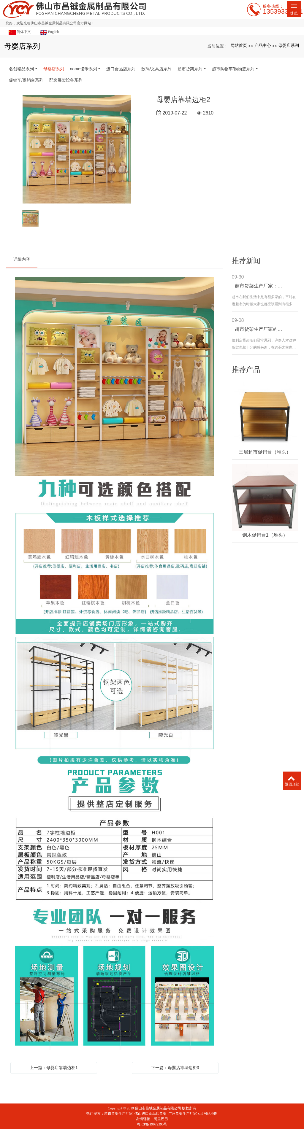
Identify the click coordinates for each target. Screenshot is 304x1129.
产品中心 (262, 45)
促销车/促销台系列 (26, 80)
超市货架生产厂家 (118, 1113)
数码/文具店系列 (156, 68)
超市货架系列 (190, 68)
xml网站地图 (208, 1113)
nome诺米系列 (83, 68)
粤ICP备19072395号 (152, 1124)
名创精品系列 (21, 68)
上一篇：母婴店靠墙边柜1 (54, 1067)
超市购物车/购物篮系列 (233, 68)
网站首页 (238, 45)
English (49, 32)
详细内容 (21, 259)
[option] (77, 149)
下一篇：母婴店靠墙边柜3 (175, 1067)
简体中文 (20, 32)
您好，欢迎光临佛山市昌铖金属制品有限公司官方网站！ (50, 23)
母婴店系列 (288, 45)
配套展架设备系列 (66, 80)
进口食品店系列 (120, 68)
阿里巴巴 (161, 1119)
